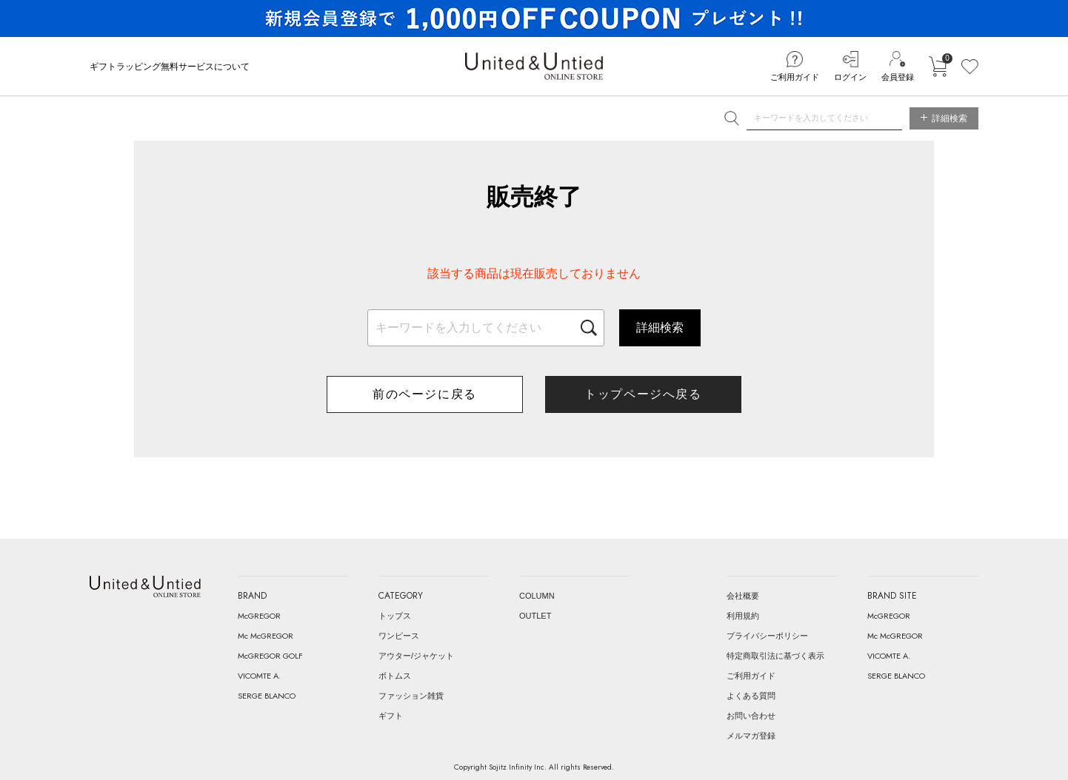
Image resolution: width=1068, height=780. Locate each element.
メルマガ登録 (751, 735)
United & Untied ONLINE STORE (534, 66)
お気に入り (969, 66)
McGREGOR (259, 616)
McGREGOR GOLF (270, 656)
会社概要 (743, 595)
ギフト (390, 715)
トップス (394, 615)
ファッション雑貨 (411, 695)
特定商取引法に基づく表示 (775, 655)
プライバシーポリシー (767, 635)
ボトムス (394, 675)
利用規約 (743, 615)
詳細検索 (660, 327)
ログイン (850, 77)
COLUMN (537, 595)
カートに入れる (938, 66)
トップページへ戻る (642, 394)
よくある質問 (751, 695)
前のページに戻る (425, 394)
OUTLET (535, 615)
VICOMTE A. (259, 676)
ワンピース (398, 635)
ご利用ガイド (794, 77)
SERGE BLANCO (267, 696)
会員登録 (897, 77)
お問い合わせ (751, 715)
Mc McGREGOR (265, 636)
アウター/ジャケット (416, 655)
